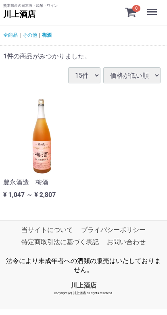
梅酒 (47, 35)
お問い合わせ (126, 242)
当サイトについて (47, 230)
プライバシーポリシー (113, 230)
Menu (153, 8)
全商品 (10, 35)
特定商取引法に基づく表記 (60, 242)
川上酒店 (19, 14)
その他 (30, 35)
